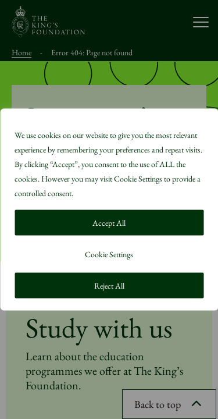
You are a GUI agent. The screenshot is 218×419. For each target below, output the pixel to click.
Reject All (109, 285)
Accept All (109, 223)
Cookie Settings (109, 254)
